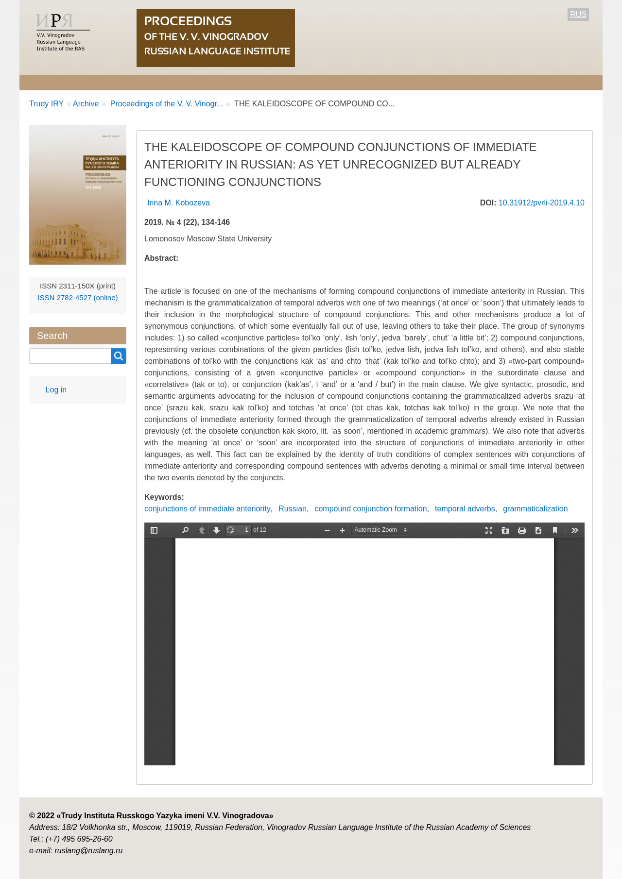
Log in (56, 390)
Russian (292, 509)
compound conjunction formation (370, 509)
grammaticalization (535, 509)
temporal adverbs (465, 509)
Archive (356, 82)
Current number (295, 82)
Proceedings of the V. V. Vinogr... (165, 104)
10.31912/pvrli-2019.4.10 (542, 203)
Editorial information (150, 82)
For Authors (227, 82)
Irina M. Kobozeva (178, 203)
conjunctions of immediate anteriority (207, 509)
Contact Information (424, 82)
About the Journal (61, 82)
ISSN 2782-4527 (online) (77, 297)
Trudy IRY (46, 104)
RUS (578, 14)
